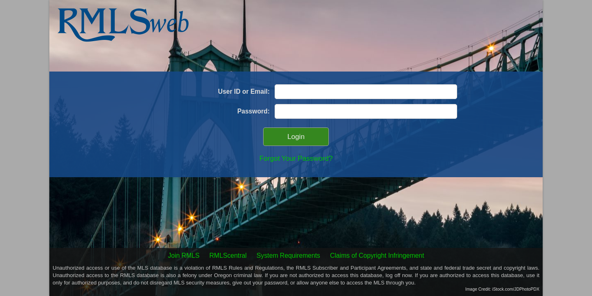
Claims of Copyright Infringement (377, 255)
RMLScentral (228, 255)
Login (296, 136)
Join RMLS (183, 255)
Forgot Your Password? (296, 158)
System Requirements (288, 255)
